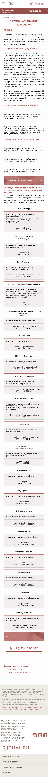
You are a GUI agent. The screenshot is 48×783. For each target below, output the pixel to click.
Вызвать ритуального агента (18, 672)
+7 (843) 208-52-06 (36, 11)
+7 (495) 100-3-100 (26, 648)
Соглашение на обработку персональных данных (19, 709)
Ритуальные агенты (14, 669)
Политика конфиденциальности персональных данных (21, 707)
